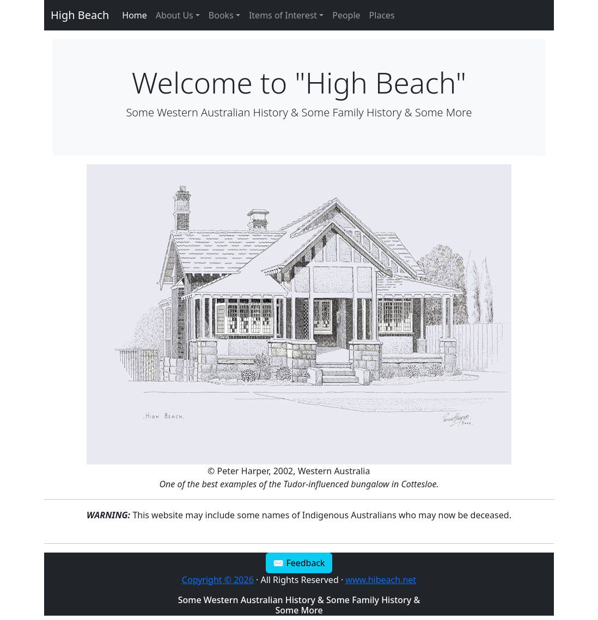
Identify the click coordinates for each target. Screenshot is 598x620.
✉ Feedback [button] (299, 563)
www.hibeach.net (380, 580)
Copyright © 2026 (218, 580)
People (346, 15)
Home (134, 15)
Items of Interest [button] (283, 15)
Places (382, 15)
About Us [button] (174, 15)
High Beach (80, 15)
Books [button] (221, 15)
